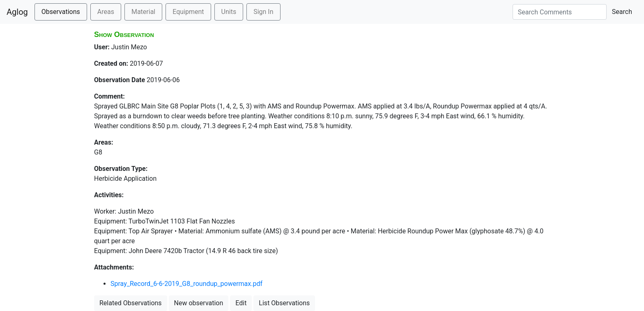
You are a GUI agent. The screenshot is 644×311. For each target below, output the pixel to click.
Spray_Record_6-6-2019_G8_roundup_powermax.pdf (186, 284)
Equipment (188, 12)
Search (622, 12)
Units (229, 12)
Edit (240, 303)
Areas (105, 12)
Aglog (17, 12)
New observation (198, 303)
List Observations (284, 303)
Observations (60, 12)
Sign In (263, 12)
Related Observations (130, 303)
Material (143, 12)
